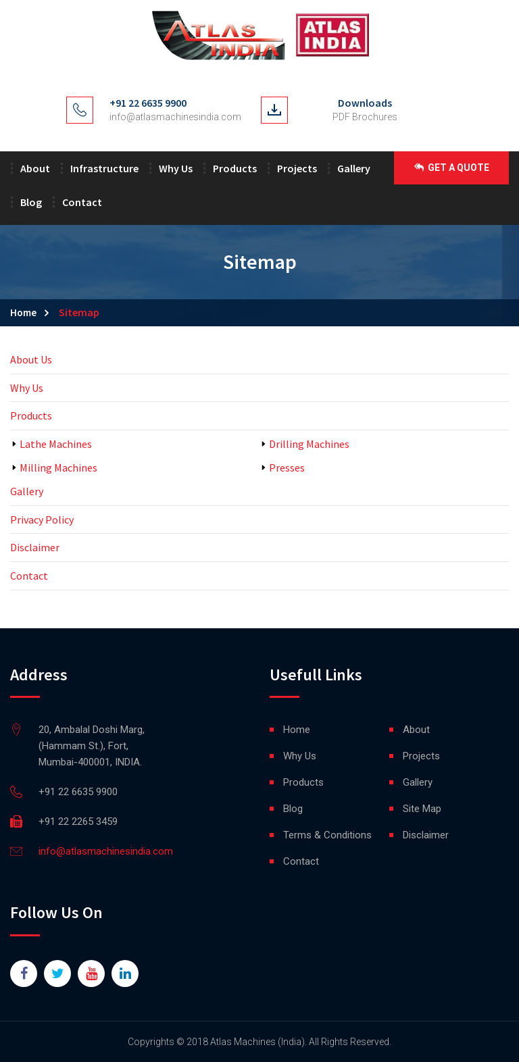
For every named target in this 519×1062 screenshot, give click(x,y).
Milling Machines (58, 467)
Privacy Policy (42, 519)
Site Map (422, 809)
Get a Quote (451, 168)
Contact (82, 202)
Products (235, 168)
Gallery (353, 168)
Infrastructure (104, 168)
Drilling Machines (309, 444)
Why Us (176, 168)
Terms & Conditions (327, 835)
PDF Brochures (364, 116)
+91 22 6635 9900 (148, 102)
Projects (297, 168)
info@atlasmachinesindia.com (175, 116)
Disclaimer (34, 547)
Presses (287, 467)
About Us (31, 359)
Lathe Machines (56, 444)
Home (23, 312)
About (35, 168)
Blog (31, 202)
